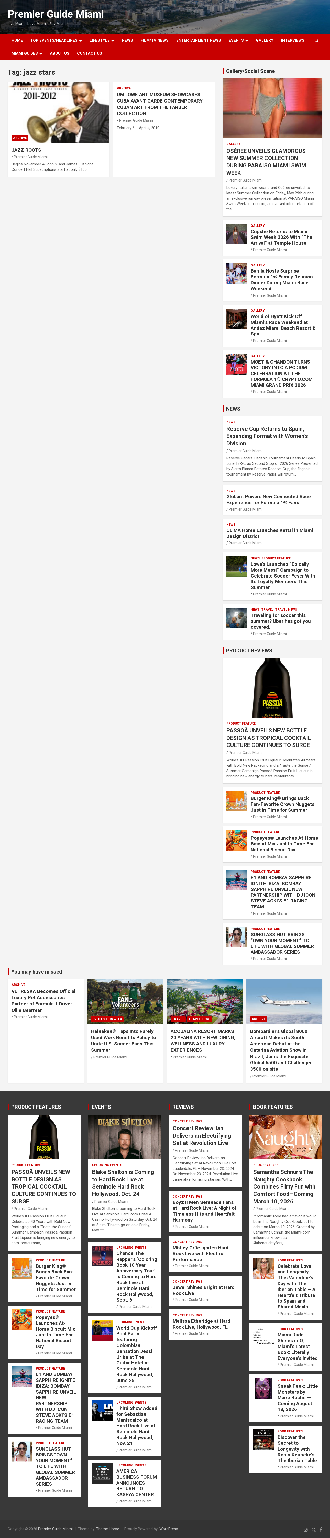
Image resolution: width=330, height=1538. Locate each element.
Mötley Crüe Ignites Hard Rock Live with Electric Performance (200, 1253)
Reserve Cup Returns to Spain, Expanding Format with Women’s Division (267, 436)
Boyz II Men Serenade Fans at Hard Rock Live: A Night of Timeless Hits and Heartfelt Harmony (204, 1211)
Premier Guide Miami (56, 14)
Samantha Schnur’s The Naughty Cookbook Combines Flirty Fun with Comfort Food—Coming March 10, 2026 (284, 1186)
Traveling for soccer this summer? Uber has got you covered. (281, 621)
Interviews (292, 40)
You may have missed (36, 972)
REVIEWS (183, 1107)
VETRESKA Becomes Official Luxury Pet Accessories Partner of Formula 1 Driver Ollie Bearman (43, 1000)
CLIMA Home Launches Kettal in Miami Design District (269, 533)
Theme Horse (107, 1528)
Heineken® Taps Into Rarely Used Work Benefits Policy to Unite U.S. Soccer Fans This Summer (123, 1040)
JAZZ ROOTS (26, 150)
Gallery (233, 144)
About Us (59, 53)
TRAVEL (267, 610)
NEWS (127, 40)
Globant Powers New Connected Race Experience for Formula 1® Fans (268, 499)
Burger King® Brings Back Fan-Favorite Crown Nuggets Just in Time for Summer (282, 804)
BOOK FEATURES (273, 1107)
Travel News (286, 610)
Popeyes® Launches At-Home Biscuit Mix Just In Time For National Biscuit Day (284, 844)
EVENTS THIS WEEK (107, 1019)
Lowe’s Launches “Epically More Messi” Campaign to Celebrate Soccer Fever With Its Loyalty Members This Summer (283, 575)
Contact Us (89, 53)
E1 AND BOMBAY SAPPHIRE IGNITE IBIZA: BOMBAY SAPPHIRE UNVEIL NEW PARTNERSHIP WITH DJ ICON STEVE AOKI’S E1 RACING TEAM (283, 892)
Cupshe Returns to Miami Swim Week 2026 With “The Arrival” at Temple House (281, 237)
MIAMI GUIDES (25, 53)
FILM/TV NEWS (155, 40)
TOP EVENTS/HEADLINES (54, 40)
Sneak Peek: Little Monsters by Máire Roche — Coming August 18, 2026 (298, 1397)
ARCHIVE (20, 138)
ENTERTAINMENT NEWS (198, 40)
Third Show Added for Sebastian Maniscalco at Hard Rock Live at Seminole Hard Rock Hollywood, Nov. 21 (136, 1425)
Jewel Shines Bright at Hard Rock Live (204, 1290)
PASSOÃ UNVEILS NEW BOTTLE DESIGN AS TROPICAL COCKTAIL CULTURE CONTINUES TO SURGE (268, 737)
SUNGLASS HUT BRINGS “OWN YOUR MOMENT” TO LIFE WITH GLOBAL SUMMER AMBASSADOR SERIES (282, 943)
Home (17, 40)
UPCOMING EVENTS (107, 1165)
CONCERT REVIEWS (187, 1121)
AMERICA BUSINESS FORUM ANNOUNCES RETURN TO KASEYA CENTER (136, 1482)
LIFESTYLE (100, 40)
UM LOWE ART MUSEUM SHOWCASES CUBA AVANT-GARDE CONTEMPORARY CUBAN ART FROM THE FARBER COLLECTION (160, 104)
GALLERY (264, 40)
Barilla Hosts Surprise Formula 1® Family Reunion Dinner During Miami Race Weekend (282, 279)
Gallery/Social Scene (250, 71)
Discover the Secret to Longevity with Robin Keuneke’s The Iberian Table (297, 1448)
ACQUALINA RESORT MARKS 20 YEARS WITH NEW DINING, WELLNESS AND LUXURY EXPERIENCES (203, 1040)
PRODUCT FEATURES (36, 1107)
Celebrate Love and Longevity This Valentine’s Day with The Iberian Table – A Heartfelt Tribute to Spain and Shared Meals (296, 1286)
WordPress (168, 1528)
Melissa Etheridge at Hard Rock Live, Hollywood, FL (201, 1324)
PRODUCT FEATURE (276, 558)
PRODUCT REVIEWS (249, 651)
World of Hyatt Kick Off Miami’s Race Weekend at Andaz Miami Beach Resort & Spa (283, 325)
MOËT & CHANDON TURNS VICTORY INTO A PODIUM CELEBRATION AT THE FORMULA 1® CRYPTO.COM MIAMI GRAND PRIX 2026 (282, 373)
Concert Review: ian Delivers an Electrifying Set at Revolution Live (202, 1135)
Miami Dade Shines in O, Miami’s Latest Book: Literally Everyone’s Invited (298, 1346)
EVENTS (236, 40)
